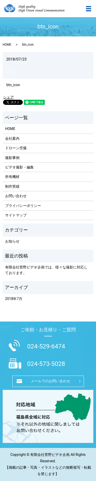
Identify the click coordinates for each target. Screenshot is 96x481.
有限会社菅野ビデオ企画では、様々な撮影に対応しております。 (46, 270)
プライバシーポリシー (23, 206)
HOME (7, 44)
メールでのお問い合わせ (50, 381)
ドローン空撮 (16, 148)
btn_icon (13, 85)
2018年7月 (13, 299)
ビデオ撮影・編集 (19, 167)
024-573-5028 (46, 363)
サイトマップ (16, 215)
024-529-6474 (46, 346)
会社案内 (12, 138)
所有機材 (12, 177)
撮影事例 (12, 158)
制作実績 (12, 186)
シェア (8, 97)
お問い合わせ (16, 196)
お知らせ (12, 241)
